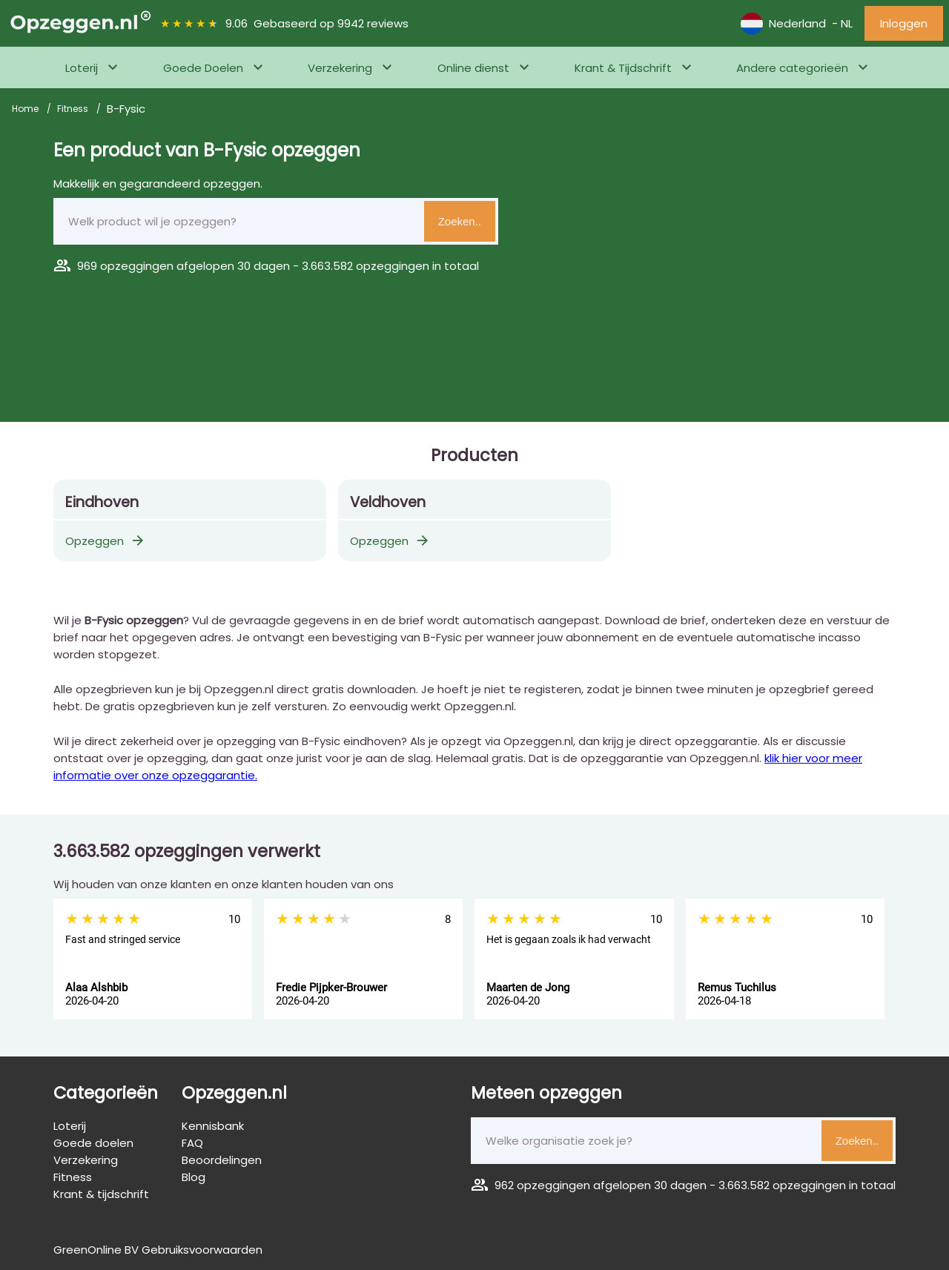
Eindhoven (102, 502)
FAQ (192, 1143)
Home (26, 108)
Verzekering (340, 68)
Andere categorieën (792, 68)
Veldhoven (388, 502)
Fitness (73, 108)
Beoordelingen (222, 1160)
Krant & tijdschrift (101, 1194)
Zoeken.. (459, 221)
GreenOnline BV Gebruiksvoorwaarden (157, 1249)
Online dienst (473, 68)
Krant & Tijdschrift (623, 68)
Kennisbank (213, 1126)
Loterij (81, 68)
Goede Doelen (203, 68)
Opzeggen (105, 540)
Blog (193, 1177)
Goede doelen (93, 1143)
